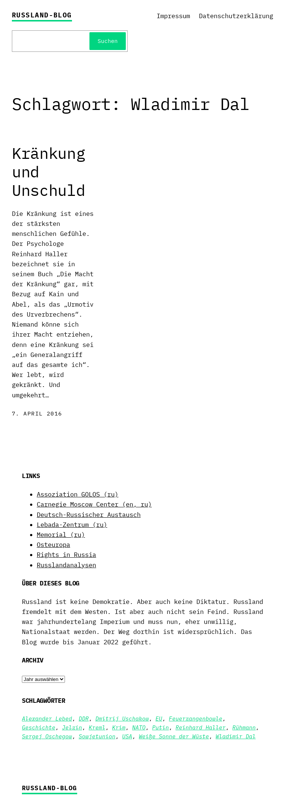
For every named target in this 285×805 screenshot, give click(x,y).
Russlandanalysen (66, 565)
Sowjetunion (97, 736)
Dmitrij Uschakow (122, 718)
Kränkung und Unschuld (48, 172)
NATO (138, 727)
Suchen (108, 40)
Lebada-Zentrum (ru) (72, 525)
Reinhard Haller (201, 727)
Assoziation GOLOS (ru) (77, 494)
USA (127, 736)
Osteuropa (53, 545)
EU (158, 718)
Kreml (97, 727)
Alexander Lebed (47, 718)
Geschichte (38, 727)
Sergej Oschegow (47, 736)
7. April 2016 (37, 413)
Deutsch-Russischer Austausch (89, 515)
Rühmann (244, 727)
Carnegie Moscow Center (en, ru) (94, 504)
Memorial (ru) (61, 535)
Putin (160, 727)
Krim (118, 727)
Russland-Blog (42, 15)
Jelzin (72, 727)
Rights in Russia (66, 555)
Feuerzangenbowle (195, 718)
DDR (84, 718)
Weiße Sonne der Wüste (174, 736)
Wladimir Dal (236, 736)
